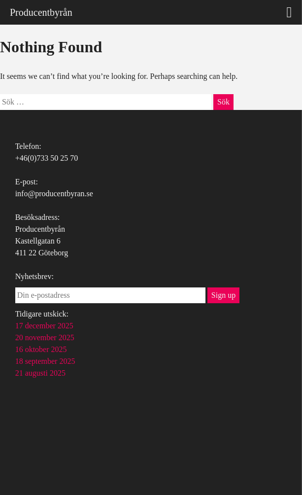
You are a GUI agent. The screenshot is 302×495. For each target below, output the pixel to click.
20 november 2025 (44, 337)
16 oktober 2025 (41, 349)
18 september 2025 (45, 361)
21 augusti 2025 (40, 373)
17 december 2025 (44, 325)
